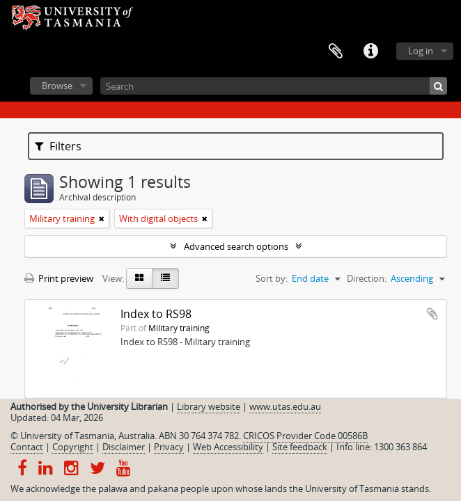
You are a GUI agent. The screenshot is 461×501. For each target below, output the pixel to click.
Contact (26, 446)
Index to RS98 (156, 313)
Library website (208, 406)
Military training (179, 327)
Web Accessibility (228, 446)
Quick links (370, 51)
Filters (58, 146)
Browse (57, 85)
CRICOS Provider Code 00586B (305, 435)
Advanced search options (236, 246)
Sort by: (272, 278)
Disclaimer (123, 446)
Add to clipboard (432, 314)
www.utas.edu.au (285, 406)
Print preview (58, 278)
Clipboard (335, 51)
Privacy (169, 446)
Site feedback (299, 446)
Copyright (72, 446)
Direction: (366, 278)
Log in (420, 51)
